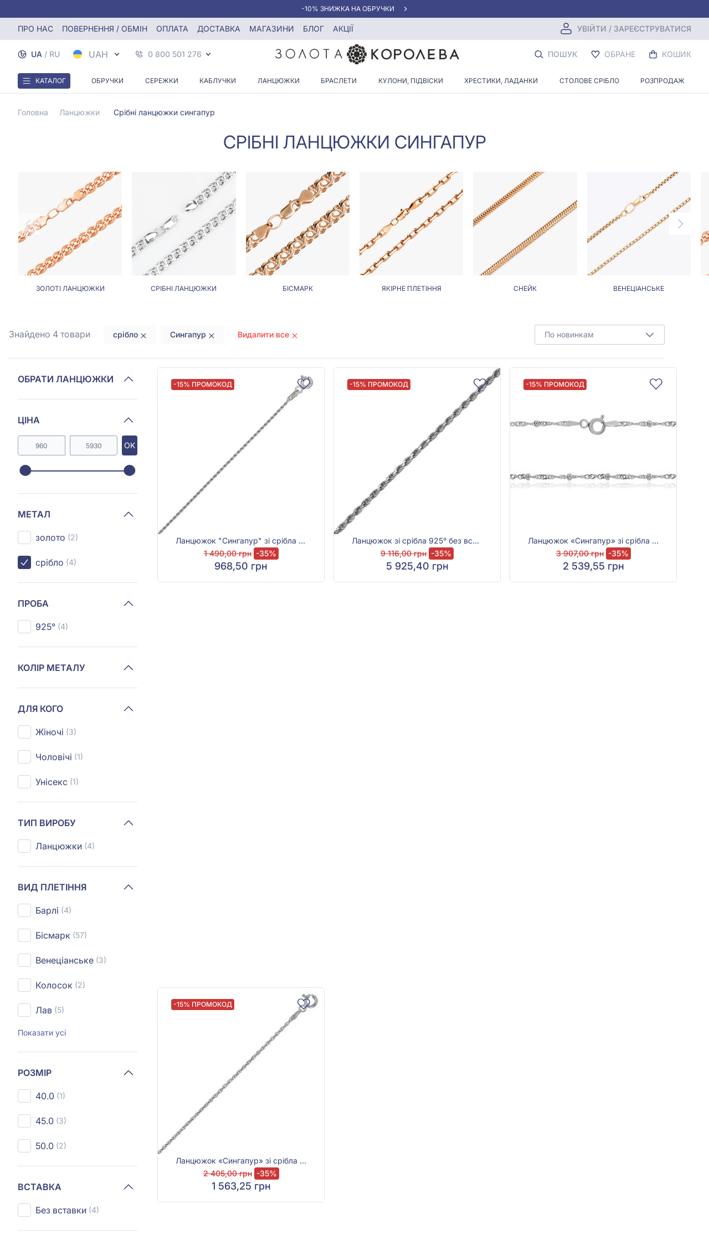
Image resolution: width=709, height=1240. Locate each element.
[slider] (25, 471)
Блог (313, 28)
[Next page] (680, 224)
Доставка (218, 28)
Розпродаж (662, 80)
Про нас (35, 28)
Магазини (271, 28)
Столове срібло (589, 80)
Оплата (172, 28)
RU (54, 54)
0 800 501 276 (175, 54)
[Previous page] (29, 224)
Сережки (161, 80)
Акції (343, 28)
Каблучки (217, 80)
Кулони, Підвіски (410, 80)
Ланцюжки (279, 80)
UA (36, 54)
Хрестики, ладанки (501, 80)
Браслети (339, 80)
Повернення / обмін (104, 28)
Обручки (107, 80)
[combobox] (600, 335)
